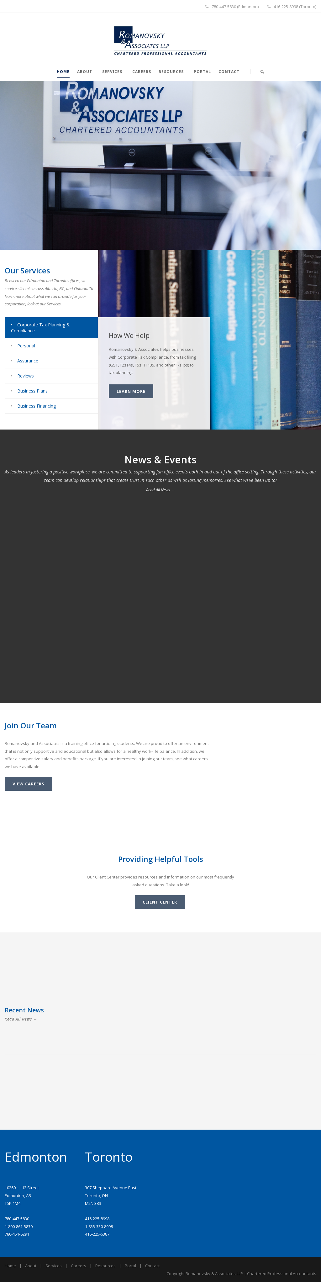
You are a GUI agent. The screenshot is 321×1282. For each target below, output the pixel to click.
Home (63, 71)
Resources (171, 71)
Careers (141, 71)
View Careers (29, 784)
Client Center (160, 902)
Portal (202, 71)
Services (112, 71)
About (84, 71)
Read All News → (160, 490)
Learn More (131, 391)
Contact (228, 71)
